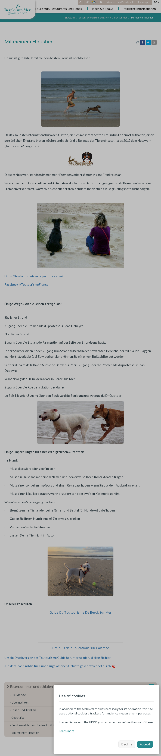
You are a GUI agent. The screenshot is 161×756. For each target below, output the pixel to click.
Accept (145, 744)
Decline (126, 744)
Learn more (66, 731)
